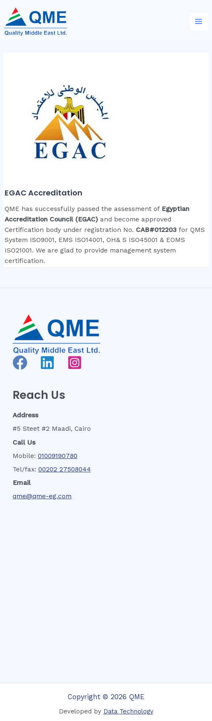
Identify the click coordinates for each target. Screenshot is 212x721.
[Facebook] (20, 362)
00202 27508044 (64, 469)
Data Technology (128, 711)
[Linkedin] (47, 362)
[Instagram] (74, 362)
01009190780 (57, 456)
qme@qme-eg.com (42, 496)
